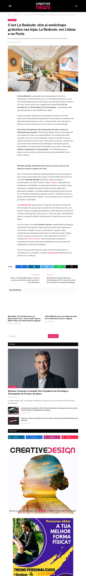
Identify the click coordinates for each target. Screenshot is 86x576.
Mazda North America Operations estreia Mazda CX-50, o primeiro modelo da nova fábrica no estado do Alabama (61, 280)
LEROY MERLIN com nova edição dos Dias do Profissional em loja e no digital (61, 317)
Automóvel (12, 386)
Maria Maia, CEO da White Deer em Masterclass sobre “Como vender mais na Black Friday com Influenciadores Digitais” (24, 318)
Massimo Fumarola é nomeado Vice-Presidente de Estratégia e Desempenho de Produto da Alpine (38, 392)
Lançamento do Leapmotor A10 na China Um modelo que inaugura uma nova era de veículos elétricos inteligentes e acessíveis (49, 409)
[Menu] (10, 6)
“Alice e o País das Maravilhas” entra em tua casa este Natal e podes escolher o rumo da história (25, 280)
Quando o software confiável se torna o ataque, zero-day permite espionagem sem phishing (49, 419)
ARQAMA (54, 182)
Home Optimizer (34, 239)
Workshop (12, 20)
